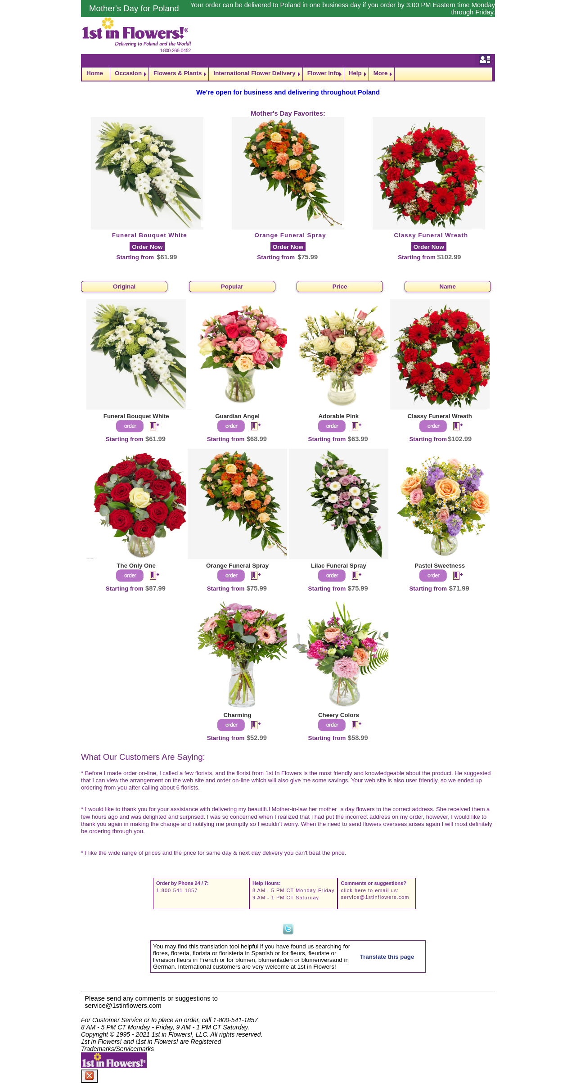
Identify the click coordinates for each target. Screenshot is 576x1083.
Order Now (147, 247)
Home (94, 73)
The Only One (136, 565)
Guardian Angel (237, 416)
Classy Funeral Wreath (431, 235)
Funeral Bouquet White (149, 235)
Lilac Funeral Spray (338, 565)
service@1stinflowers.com (375, 897)
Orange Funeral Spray (290, 235)
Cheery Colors (338, 715)
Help (355, 73)
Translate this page (387, 956)
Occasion (128, 73)
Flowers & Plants (177, 73)
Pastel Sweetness (439, 565)
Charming (237, 715)
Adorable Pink (339, 416)
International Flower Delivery (254, 73)
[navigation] (288, 74)
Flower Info (323, 73)
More (381, 73)
